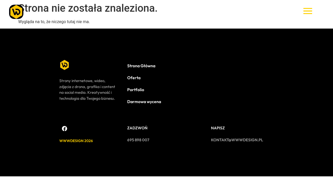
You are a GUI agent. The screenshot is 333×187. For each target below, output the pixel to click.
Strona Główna (141, 65)
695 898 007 (138, 139)
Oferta (133, 77)
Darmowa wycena (144, 101)
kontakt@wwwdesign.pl (237, 139)
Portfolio (135, 89)
